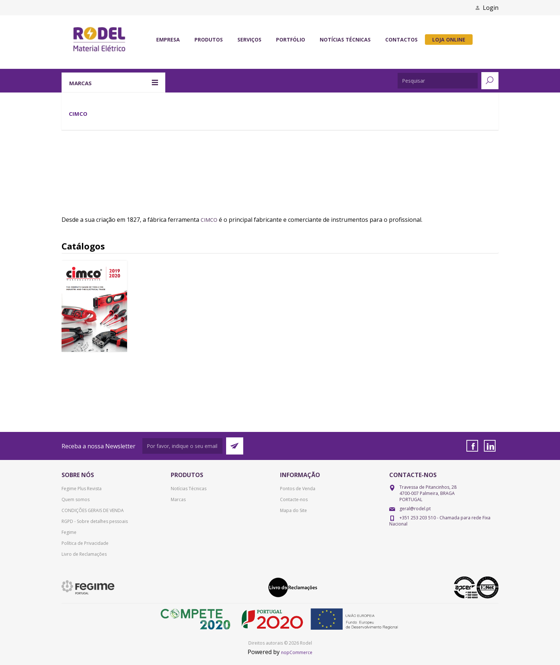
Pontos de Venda (297, 488)
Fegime (69, 532)
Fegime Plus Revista (82, 488)
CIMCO (209, 219)
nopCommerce (296, 652)
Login (490, 8)
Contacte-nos (294, 499)
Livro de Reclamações (84, 554)
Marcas (178, 499)
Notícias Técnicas (188, 488)
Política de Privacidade (85, 543)
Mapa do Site (293, 510)
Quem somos (76, 499)
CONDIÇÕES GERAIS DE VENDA (93, 510)
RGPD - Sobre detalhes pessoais (95, 521)
